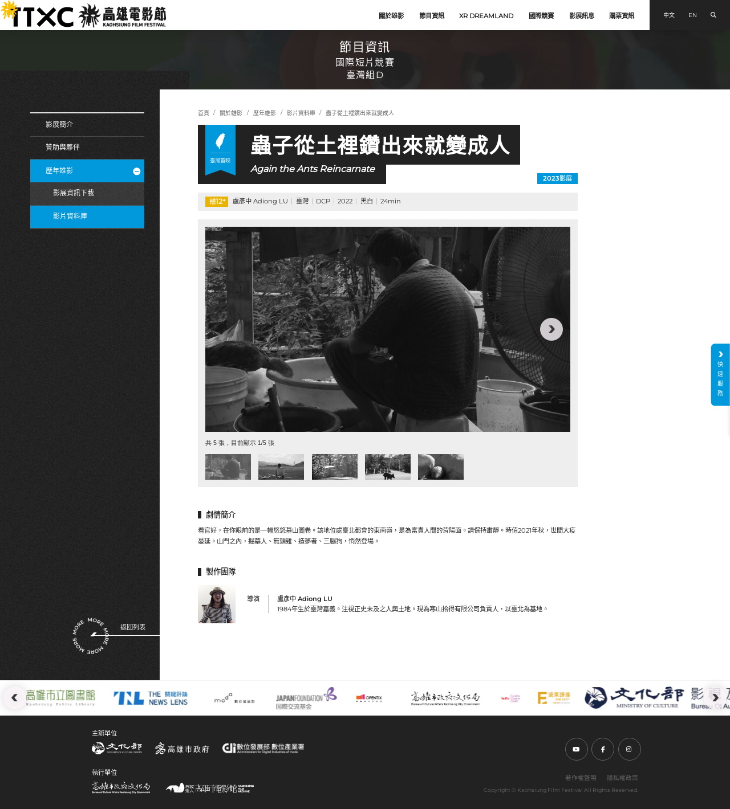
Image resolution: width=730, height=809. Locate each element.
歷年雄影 (93, 170)
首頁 (203, 113)
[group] (387, 329)
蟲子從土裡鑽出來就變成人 (360, 113)
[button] (551, 329)
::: (4, 6)
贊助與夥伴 (63, 147)
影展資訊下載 (73, 193)
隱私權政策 (622, 778)
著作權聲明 (581, 778)
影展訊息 (581, 16)
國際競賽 (541, 16)
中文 (669, 15)
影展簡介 (59, 124)
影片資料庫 (70, 216)
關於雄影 (391, 16)
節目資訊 (431, 16)
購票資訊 (621, 16)
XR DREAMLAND (486, 16)
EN (692, 15)
